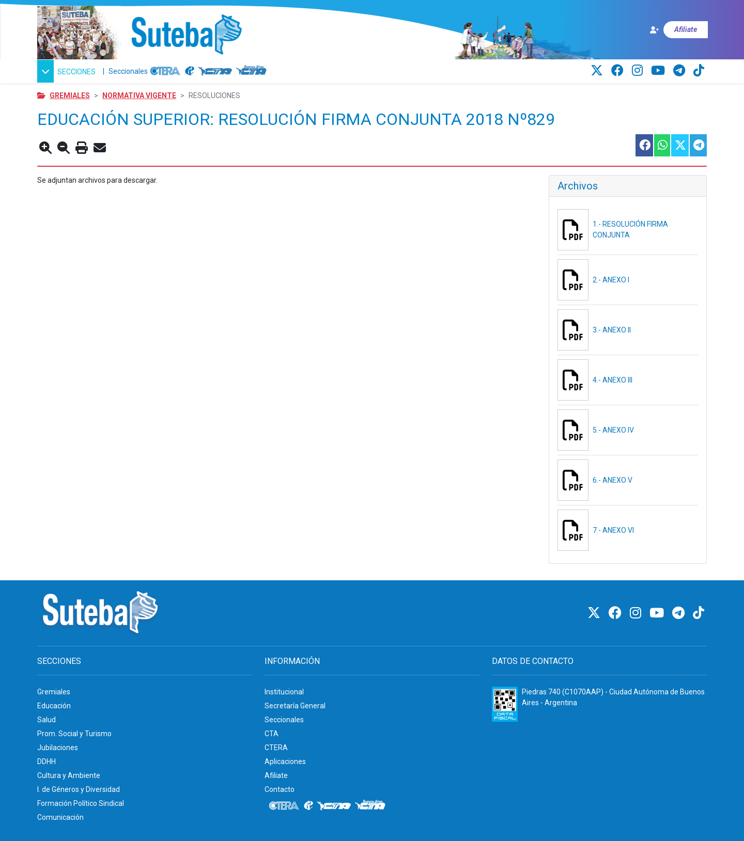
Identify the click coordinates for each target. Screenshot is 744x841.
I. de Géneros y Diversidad (78, 789)
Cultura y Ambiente (68, 775)
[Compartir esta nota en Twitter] (679, 145)
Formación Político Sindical (80, 803)
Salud (46, 720)
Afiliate (276, 775)
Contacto (280, 789)
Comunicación (60, 817)
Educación (54, 706)
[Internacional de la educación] (189, 71)
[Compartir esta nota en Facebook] (643, 145)
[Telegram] (680, 71)
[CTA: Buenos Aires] (253, 71)
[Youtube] (659, 71)
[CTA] (215, 71)
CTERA (276, 747)
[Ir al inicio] (186, 35)
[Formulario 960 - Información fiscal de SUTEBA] (505, 704)
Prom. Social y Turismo (74, 733)
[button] (68, 71)
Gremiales (70, 95)
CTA (271, 733)
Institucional (284, 692)
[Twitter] (598, 71)
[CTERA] (165, 71)
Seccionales (128, 71)
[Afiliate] (678, 29)
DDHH (46, 761)
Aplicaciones (285, 761)
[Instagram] (639, 71)
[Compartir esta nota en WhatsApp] (661, 145)
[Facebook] (619, 71)
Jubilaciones (57, 747)
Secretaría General (295, 706)
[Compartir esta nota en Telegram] (698, 145)
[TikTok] (698, 71)
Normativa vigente (139, 95)
